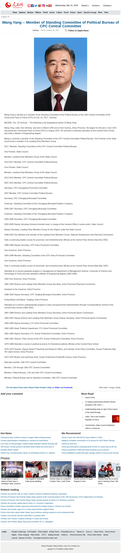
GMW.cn (64, 535)
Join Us (67, 546)
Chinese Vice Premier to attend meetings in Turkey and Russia (24, 519)
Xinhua (35, 30)
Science (73, 12)
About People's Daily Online (52, 546)
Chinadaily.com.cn (68, 532)
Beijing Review (53, 535)
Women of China (25, 538)
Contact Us (75, 546)
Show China (98, 532)
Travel (66, 12)
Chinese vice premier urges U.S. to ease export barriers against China (27, 509)
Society (52, 12)
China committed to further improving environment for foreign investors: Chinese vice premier (36, 506)
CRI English (31, 532)
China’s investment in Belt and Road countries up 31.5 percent (85, 450)
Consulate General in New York (45, 538)
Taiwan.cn (80, 532)
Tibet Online (35, 535)
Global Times (54, 532)
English (4, 17)
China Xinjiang (23, 535)
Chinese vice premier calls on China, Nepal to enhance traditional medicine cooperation (34, 494)
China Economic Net (77, 535)
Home (15, 12)
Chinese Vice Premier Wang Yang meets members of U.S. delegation (27, 522)
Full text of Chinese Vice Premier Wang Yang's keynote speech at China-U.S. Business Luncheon (37, 500)
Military (38, 12)
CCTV (44, 535)
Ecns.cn (89, 532)
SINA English (43, 532)
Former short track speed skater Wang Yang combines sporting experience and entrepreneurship (37, 512)
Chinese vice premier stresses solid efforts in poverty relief (23, 516)
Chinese (106, 6)
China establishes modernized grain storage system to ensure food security (90, 453)
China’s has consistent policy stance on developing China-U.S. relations (28, 453)
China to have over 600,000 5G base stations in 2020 (82, 437)
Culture (59, 12)
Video (106, 12)
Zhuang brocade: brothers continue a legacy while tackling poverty (26, 437)
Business (30, 12)
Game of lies (90, 398)
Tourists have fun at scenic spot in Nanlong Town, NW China (109, 481)
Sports (79, 12)
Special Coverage (90, 12)
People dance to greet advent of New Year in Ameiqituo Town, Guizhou (11, 481)
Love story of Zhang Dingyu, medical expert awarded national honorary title (29, 444)
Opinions (22, 12)
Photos (5, 458)
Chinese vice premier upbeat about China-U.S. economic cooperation (27, 503)
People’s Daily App (19, 532)
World (45, 12)
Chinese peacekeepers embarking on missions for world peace (24, 440)
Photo (100, 12)
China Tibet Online (94, 535)
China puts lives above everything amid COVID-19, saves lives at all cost (89, 447)
